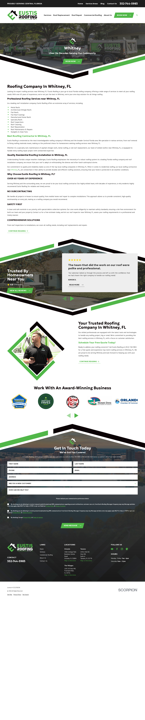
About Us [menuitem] (108, 15)
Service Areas (92, 4)
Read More (76, 285)
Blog (102, 4)
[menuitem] (9, 595)
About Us (43, 558)
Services (42, 552)
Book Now (124, 15)
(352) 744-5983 (130, 347)
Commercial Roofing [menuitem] (93, 15)
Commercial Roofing (46, 555)
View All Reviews (20, 290)
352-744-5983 (129, 3)
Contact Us (112, 4)
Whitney (14, 169)
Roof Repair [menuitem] (77, 15)
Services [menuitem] (47, 15)
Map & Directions (70, 561)
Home (80, 4)
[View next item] (72, 298)
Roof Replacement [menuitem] (61, 15)
